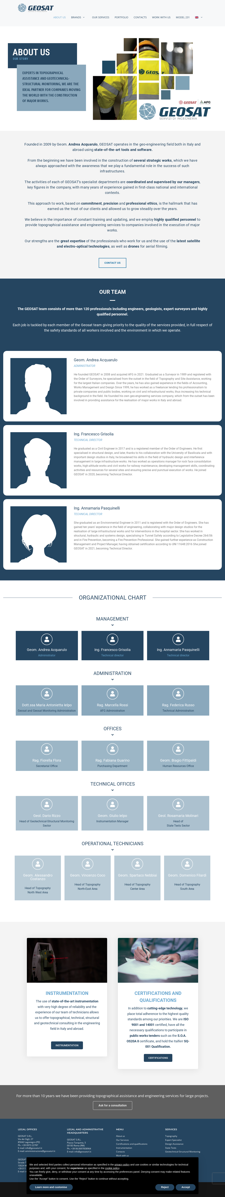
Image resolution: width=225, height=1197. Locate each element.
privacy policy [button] (122, 1164)
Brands (80, 17)
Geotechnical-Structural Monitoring (182, 1151)
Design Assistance (174, 1143)
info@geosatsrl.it (33, 1148)
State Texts (170, 1147)
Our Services (100, 17)
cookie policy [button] (112, 1168)
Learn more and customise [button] (51, 1187)
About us (59, 17)
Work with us (161, 17)
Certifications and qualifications (131, 1143)
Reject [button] (165, 1187)
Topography (171, 1136)
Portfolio (121, 17)
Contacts (140, 17)
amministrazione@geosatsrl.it (40, 1151)
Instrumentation (124, 1147)
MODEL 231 (183, 17)
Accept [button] (185, 1187)
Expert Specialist (173, 1140)
